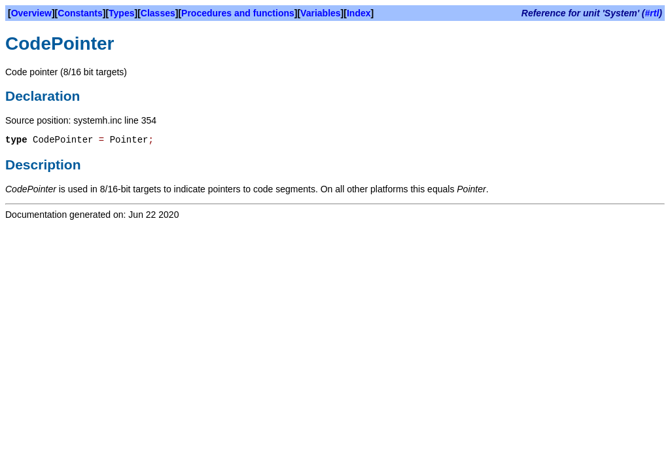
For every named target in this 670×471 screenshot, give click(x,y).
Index (359, 13)
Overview (31, 13)
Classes (158, 13)
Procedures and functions (237, 13)
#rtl (652, 13)
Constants (80, 13)
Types (121, 13)
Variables (320, 13)
